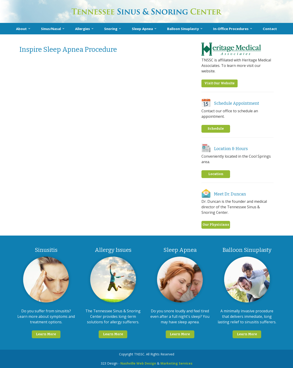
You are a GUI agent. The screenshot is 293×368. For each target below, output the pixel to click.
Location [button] (215, 174)
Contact (270, 28)
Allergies (82, 28)
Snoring (110, 28)
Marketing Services (176, 363)
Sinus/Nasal (51, 28)
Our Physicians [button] (216, 225)
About (21, 28)
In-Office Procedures (231, 28)
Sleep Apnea (142, 28)
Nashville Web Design (138, 363)
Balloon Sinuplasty (183, 28)
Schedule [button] (216, 129)
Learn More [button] (46, 334)
